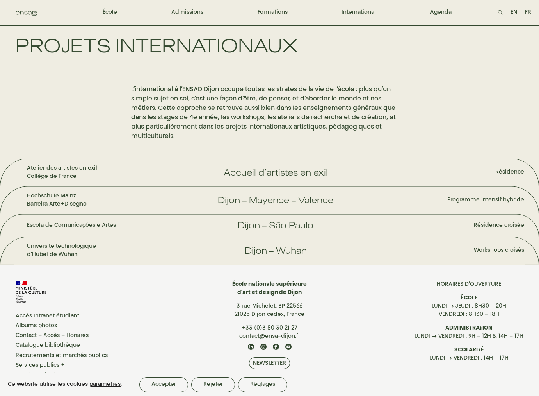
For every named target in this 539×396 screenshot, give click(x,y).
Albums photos (36, 326)
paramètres (105, 384)
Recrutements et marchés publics (62, 355)
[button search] (500, 12)
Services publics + (40, 365)
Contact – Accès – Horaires (52, 336)
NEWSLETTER (269, 363)
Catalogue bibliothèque (48, 345)
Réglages (262, 384)
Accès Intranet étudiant (47, 316)
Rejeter (213, 384)
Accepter (163, 384)
